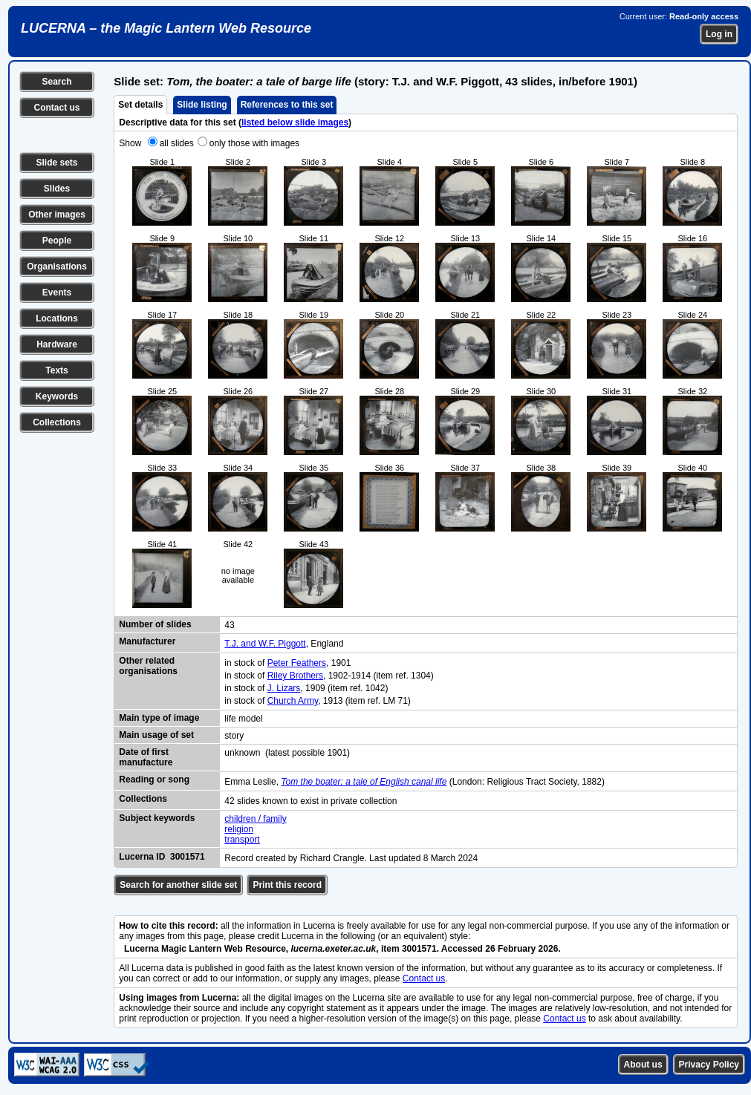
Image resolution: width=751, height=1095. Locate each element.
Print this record (287, 885)
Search (56, 81)
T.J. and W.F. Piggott (264, 643)
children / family (255, 819)
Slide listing (202, 104)
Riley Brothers (295, 675)
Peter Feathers (296, 663)
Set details (140, 104)
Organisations (57, 266)
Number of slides (155, 624)
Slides (57, 188)
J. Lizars (284, 688)
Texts (56, 370)
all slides (177, 143)
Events (56, 292)
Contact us (56, 107)
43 (229, 625)
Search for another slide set (178, 885)
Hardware (56, 344)
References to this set (287, 104)
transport (241, 839)
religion (238, 829)
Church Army (292, 701)
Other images (56, 214)
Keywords (57, 396)
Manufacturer (147, 641)
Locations (57, 318)
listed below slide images (294, 122)
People (56, 240)
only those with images (254, 143)
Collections (57, 422)
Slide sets (56, 162)
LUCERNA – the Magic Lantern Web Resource (166, 28)
